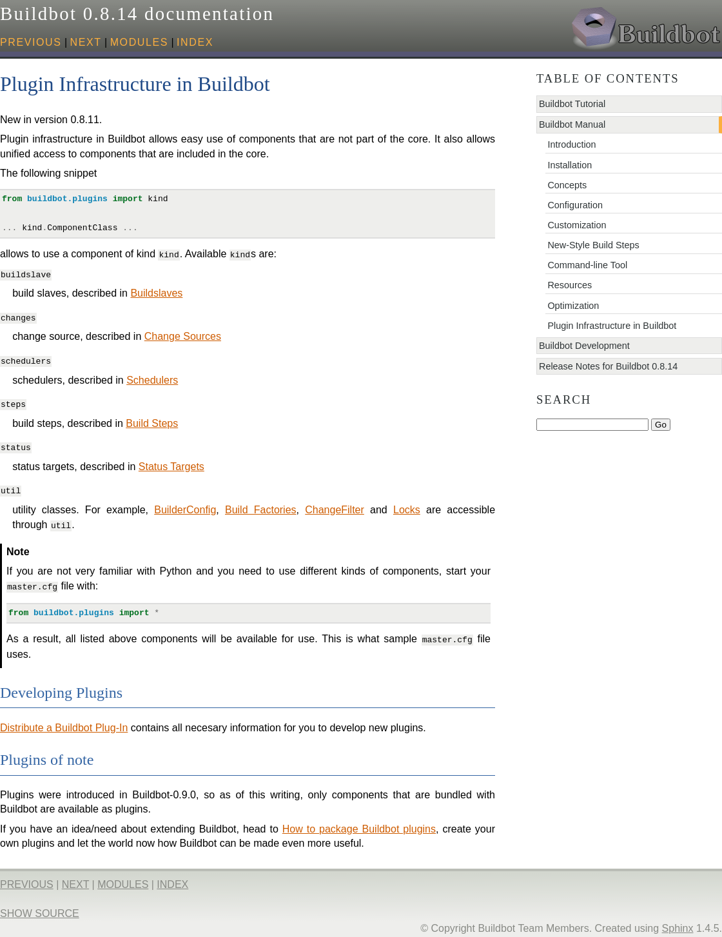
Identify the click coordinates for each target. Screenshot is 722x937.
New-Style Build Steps (593, 245)
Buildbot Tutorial (572, 104)
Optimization (573, 306)
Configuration (575, 205)
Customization (576, 225)
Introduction (571, 144)
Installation (569, 165)
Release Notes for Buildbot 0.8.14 (608, 366)
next (86, 42)
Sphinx (678, 923)
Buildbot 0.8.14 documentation (137, 13)
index (195, 42)
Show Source (39, 908)
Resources (569, 285)
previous (31, 42)
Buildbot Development (584, 345)
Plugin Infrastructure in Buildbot (611, 326)
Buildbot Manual (572, 124)
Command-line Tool (587, 265)
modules (139, 42)
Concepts (567, 185)
